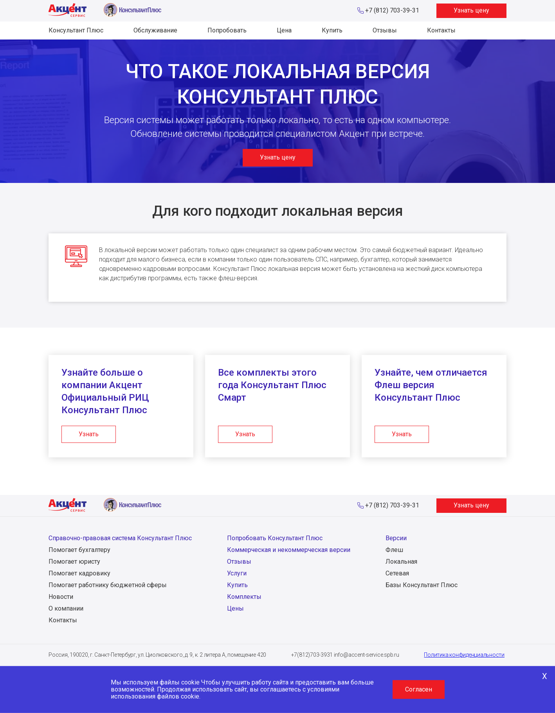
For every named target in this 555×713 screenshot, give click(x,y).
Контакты (441, 30)
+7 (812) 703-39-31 (392, 10)
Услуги (237, 573)
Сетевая (397, 573)
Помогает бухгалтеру (79, 550)
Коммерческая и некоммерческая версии (288, 550)
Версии (396, 538)
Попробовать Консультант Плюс (275, 538)
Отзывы (385, 30)
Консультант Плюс (76, 30)
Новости (61, 596)
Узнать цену (471, 10)
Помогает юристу (74, 561)
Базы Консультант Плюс (422, 585)
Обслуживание (155, 30)
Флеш (394, 550)
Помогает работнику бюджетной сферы (108, 585)
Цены (235, 608)
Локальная (401, 561)
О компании (66, 608)
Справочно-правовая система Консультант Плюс (120, 538)
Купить (332, 30)
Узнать (89, 434)
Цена (284, 30)
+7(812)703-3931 (312, 655)
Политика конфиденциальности (464, 655)
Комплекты (244, 596)
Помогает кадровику (79, 573)
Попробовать (227, 30)
